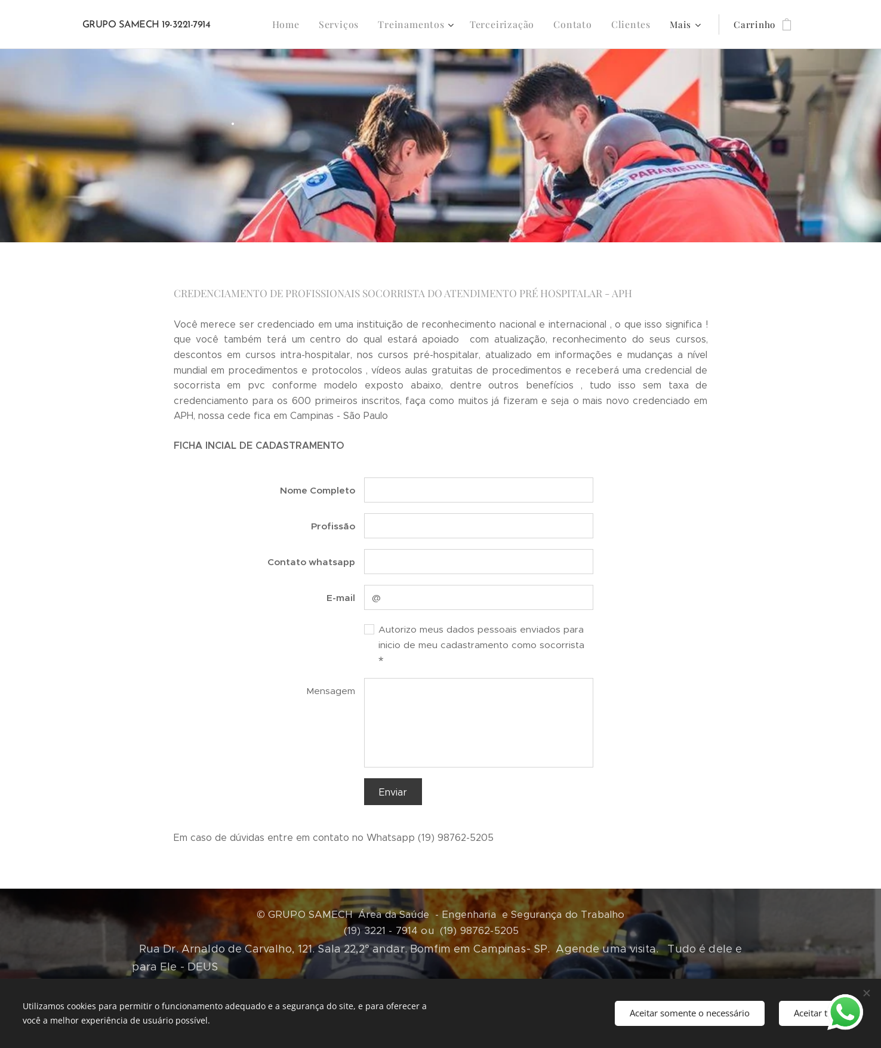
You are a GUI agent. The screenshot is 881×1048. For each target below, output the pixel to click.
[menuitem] (302, 24)
